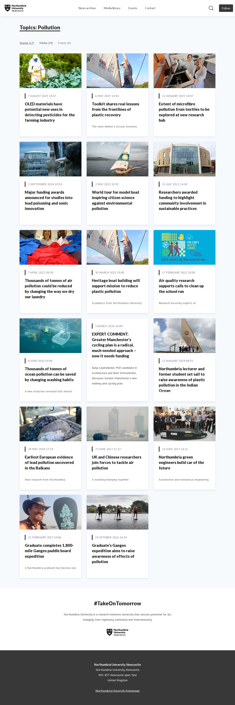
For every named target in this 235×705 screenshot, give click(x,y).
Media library (112, 8)
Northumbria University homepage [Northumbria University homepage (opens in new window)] (117, 690)
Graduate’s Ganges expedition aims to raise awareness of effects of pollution (113, 553)
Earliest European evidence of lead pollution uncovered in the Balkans (49, 462)
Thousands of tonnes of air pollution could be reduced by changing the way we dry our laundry (49, 288)
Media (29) (46, 43)
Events (132, 8)
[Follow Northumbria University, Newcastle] (226, 8)
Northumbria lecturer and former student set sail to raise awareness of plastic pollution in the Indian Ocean (182, 379)
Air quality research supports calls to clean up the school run (181, 286)
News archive (87, 8)
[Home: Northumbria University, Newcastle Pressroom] (15, 8)
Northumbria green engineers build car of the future (181, 462)
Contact (150, 8)
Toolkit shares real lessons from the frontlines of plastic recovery (115, 109)
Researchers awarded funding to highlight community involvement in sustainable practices (182, 200)
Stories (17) (27, 43)
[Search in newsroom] (211, 8)
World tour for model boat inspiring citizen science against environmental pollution (115, 200)
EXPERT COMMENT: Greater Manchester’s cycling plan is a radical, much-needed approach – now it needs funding (114, 345)
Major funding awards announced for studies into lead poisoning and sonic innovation (48, 200)
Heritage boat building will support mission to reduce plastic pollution (116, 286)
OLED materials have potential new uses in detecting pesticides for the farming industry (50, 112)
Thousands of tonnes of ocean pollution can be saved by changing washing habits (50, 374)
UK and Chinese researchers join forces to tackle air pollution (116, 462)
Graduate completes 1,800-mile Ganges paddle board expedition (49, 551)
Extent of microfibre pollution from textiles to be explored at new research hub (184, 112)
